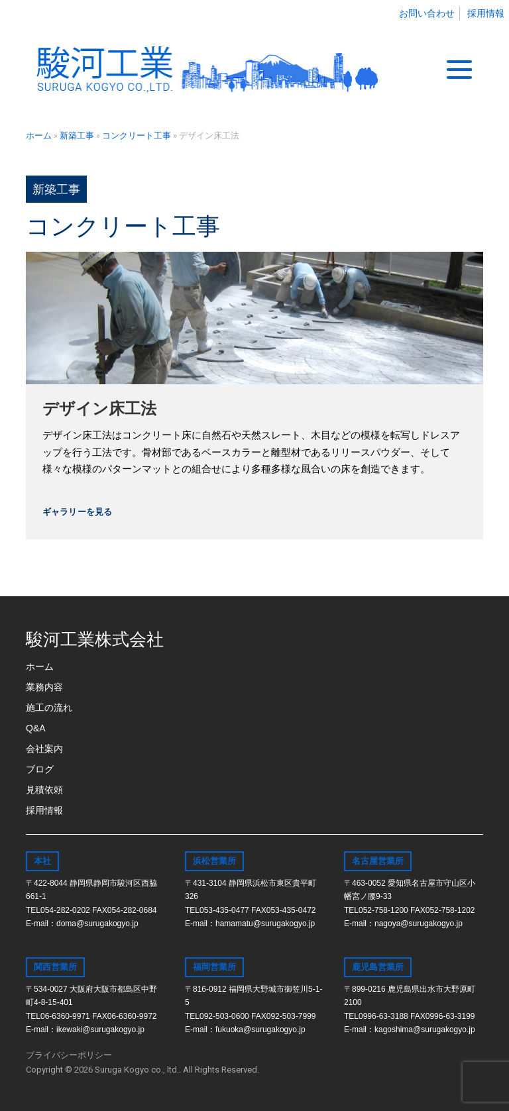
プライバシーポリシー (69, 1055)
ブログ (40, 769)
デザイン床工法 (99, 408)
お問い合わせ (427, 13)
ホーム (40, 666)
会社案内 (44, 748)
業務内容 (44, 687)
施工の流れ (49, 707)
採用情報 (485, 13)
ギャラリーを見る (77, 512)
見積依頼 (44, 789)
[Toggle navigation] (459, 69)
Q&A (36, 728)
